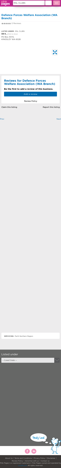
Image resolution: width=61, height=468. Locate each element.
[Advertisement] (30, 229)
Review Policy (17, 461)
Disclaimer (51, 458)
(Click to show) (12, 34)
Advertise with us (32, 461)
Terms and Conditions (23, 458)
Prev (2, 119)
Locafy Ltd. (22, 465)
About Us (9, 458)
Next (59, 119)
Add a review (30, 94)
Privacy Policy (39, 458)
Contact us (45, 461)
